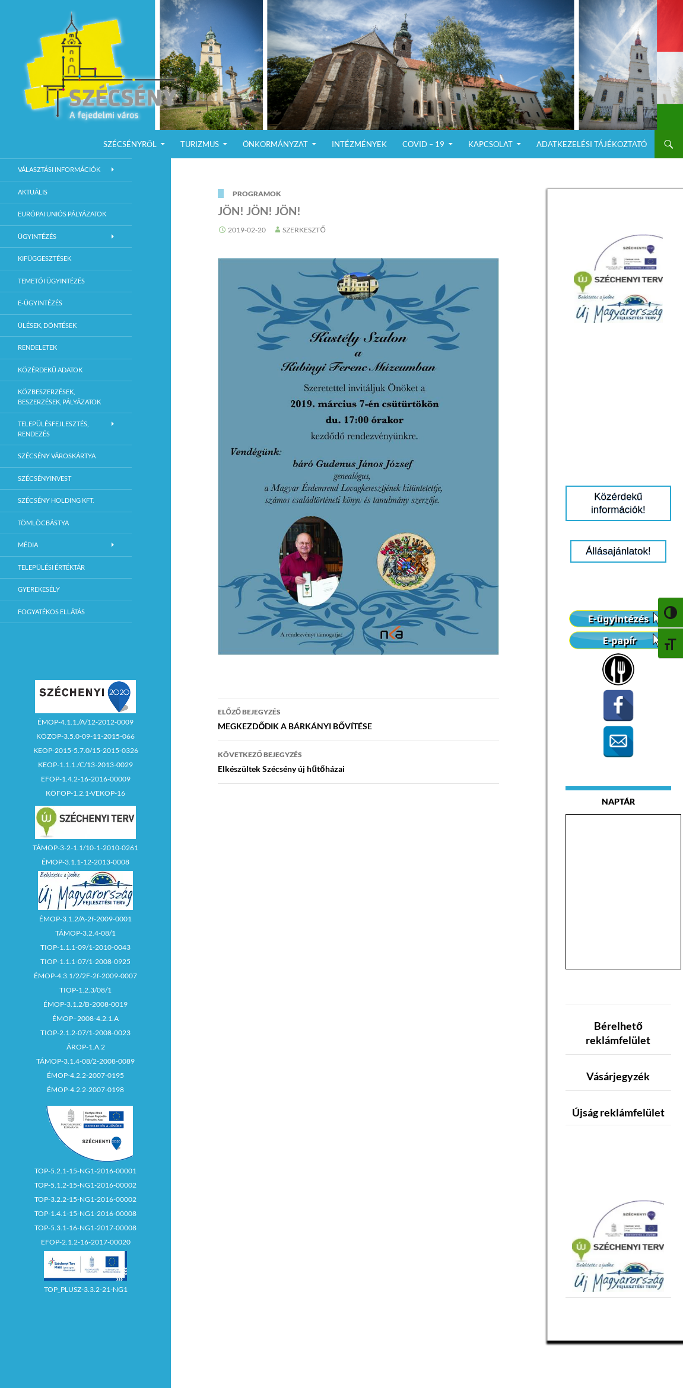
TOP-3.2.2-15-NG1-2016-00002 (85, 1199)
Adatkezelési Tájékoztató (591, 144)
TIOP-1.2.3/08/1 (85, 989)
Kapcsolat (490, 144)
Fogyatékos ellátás (51, 611)
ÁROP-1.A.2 (85, 1046)
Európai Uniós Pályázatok (62, 214)
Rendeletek (37, 347)
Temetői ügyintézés (51, 281)
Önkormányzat (275, 144)
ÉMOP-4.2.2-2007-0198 (85, 1089)
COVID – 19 (423, 144)
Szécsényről (130, 144)
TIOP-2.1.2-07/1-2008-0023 (85, 1032)
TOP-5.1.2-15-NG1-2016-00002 (85, 1184)
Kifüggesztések (44, 258)
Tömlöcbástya (43, 523)
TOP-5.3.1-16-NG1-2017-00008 (85, 1227)
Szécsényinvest (44, 478)
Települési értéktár (51, 567)
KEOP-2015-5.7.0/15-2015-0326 (85, 750)
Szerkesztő (303, 229)
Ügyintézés (37, 236)
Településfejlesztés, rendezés (53, 429)
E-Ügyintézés (40, 303)
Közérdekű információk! (618, 503)
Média (28, 544)
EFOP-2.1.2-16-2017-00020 (86, 1241)
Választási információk (59, 169)
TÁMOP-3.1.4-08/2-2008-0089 (85, 1061)
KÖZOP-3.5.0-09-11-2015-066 (85, 736)
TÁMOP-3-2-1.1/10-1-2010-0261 (85, 847)
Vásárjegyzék (618, 1076)
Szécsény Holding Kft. (56, 500)
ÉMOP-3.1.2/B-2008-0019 (85, 1004)
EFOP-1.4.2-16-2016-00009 (86, 778)
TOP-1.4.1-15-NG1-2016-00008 (85, 1213)
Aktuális (32, 192)
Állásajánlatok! (618, 551)
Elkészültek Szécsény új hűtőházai (358, 761)
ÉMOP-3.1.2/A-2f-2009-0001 (85, 918)
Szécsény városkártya (57, 456)
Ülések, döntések (47, 325)
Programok (257, 193)
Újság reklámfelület (618, 1112)
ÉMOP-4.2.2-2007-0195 (85, 1075)
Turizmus (199, 144)
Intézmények (359, 144)
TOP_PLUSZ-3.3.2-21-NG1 (86, 1289)
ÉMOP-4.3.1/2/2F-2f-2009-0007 (85, 975)
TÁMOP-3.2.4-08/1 (85, 932)
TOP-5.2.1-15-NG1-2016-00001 (85, 1170)
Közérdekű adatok (50, 370)
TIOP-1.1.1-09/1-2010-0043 (85, 947)
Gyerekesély (39, 589)
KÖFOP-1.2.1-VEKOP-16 (85, 793)
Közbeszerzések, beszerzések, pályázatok (59, 397)
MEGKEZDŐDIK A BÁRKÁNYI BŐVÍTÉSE (358, 718)
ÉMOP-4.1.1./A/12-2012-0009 (85, 721)
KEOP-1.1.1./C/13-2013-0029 (85, 764)
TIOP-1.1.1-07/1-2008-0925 (85, 961)
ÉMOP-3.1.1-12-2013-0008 (85, 861)
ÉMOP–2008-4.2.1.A (85, 1018)
